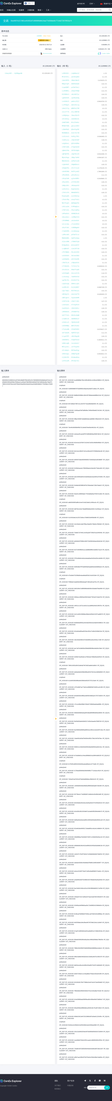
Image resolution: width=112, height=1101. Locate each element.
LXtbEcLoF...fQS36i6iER (70, 322)
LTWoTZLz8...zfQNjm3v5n (70, 262)
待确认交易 (11, 10)
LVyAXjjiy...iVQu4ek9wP (70, 140)
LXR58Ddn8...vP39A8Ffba (70, 312)
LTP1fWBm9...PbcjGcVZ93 (70, 252)
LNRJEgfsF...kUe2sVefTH (70, 294)
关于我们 (58, 1085)
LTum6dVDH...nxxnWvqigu (70, 231)
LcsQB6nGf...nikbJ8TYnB (70, 248)
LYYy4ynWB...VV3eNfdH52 (70, 329)
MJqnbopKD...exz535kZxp (70, 196)
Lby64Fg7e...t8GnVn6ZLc (70, 308)
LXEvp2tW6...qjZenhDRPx (70, 178)
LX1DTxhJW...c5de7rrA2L (70, 301)
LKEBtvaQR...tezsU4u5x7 (70, 343)
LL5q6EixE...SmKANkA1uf (70, 319)
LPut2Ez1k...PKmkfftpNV (70, 270)
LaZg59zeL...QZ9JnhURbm (70, 143)
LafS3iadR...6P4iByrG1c (70, 361)
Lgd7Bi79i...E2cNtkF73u (70, 280)
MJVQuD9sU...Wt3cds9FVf (70, 245)
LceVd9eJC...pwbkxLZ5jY (70, 101)
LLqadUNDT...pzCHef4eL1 (70, 87)
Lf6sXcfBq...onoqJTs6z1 (70, 199)
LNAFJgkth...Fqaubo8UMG (70, 298)
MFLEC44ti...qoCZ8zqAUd (70, 77)
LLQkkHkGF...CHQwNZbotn (70, 164)
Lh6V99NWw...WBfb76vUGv (70, 326)
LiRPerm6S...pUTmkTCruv (70, 234)
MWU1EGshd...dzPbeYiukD (70, 161)
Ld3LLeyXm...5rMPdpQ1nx (70, 206)
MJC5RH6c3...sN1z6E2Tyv (70, 94)
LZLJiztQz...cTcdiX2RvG (70, 224)
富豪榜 (21, 10)
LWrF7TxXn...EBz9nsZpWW (70, 315)
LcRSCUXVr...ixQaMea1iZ (70, 73)
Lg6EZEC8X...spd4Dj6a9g (70, 98)
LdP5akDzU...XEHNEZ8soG (70, 213)
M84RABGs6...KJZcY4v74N (70, 133)
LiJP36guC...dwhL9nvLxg (70, 105)
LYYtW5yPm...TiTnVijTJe (70, 266)
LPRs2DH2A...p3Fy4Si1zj (70, 175)
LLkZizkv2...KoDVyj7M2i (70, 136)
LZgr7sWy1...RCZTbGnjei (70, 291)
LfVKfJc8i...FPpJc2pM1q (70, 210)
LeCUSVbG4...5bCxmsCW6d (70, 255)
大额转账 (30, 10)
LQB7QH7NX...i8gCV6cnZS (70, 154)
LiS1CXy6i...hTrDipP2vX (70, 305)
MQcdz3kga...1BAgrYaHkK (70, 157)
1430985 (39, 36)
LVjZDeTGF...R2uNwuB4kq (70, 357)
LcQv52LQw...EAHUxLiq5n (70, 284)
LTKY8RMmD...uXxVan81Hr (70, 220)
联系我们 (58, 1089)
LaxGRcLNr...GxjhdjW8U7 (70, 287)
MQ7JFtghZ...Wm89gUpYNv (70, 203)
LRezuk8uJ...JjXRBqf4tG (70, 217)
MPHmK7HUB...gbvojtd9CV (70, 126)
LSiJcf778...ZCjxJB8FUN (70, 112)
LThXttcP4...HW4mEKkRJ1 (70, 192)
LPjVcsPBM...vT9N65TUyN (70, 241)
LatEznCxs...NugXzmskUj (70, 189)
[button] (105, 3)
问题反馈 (70, 1085)
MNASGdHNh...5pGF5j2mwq (70, 238)
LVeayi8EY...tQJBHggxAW (13, 73)
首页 (2, 10)
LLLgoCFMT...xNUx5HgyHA (70, 336)
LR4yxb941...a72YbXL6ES (70, 182)
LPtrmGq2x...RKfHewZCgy (70, 350)
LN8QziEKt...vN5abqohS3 (70, 185)
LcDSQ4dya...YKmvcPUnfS (70, 115)
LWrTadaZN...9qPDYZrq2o (70, 333)
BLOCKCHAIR (46, 53)
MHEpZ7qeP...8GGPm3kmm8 (70, 84)
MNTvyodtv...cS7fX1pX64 (70, 347)
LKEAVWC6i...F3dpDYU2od (70, 340)
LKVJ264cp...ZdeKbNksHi (70, 119)
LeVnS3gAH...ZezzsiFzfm (70, 273)
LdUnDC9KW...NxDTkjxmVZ (70, 171)
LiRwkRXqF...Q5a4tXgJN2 (70, 129)
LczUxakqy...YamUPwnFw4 (70, 277)
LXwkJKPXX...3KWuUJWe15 (70, 80)
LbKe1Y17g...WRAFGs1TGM (70, 108)
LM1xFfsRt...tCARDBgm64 (70, 227)
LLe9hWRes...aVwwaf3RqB (70, 91)
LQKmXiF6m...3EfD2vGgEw (70, 150)
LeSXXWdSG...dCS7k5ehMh (70, 259)
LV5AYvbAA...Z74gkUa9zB (70, 147)
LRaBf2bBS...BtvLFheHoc (70, 122)
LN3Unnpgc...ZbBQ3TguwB (70, 354)
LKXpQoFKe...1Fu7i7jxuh (70, 168)
